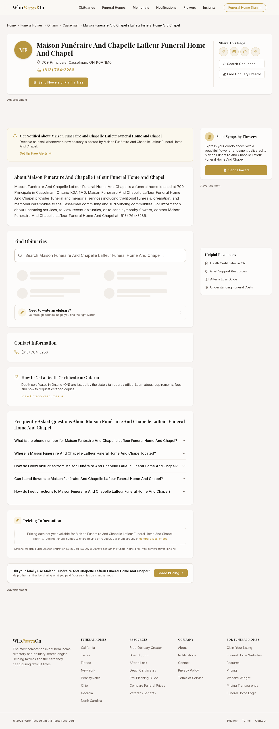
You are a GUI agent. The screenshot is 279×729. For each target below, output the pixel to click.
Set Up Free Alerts (36, 153)
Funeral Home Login (241, 693)
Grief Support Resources (226, 271)
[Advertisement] (139, 112)
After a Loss (138, 663)
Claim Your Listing (239, 647)
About (182, 647)
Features (233, 663)
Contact (183, 663)
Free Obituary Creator (242, 74)
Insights (209, 7)
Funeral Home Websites (244, 655)
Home (11, 25)
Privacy (232, 720)
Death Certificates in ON (225, 263)
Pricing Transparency (242, 685)
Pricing (232, 670)
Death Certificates (143, 670)
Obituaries (87, 7)
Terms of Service (191, 678)
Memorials (141, 7)
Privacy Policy (188, 670)
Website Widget (238, 678)
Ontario (52, 25)
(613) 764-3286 (55, 69)
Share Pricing (171, 573)
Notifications (166, 7)
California (88, 647)
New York (88, 670)
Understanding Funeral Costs (229, 287)
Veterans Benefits (143, 693)
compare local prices (153, 538)
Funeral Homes (114, 7)
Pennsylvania (90, 678)
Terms (246, 720)
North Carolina (91, 700)
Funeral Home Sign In (245, 7)
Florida (86, 663)
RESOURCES (139, 639)
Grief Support (140, 655)
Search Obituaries (239, 64)
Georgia (87, 693)
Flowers (190, 7)
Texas (85, 655)
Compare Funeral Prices (147, 685)
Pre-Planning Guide (144, 678)
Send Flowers (236, 170)
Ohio (84, 685)
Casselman (71, 25)
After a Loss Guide (221, 279)
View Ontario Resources (42, 396)
